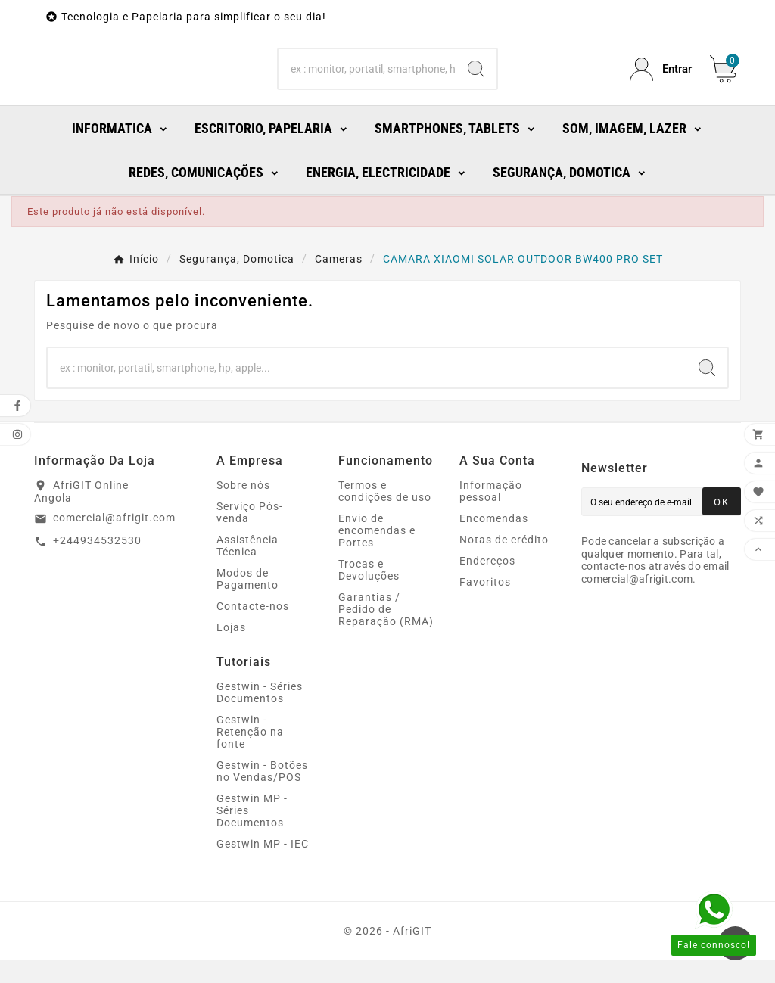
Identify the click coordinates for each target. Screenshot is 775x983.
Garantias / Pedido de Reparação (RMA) (386, 632)
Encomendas (493, 541)
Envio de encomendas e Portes (377, 553)
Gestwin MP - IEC (262, 866)
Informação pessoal (490, 514)
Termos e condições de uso (384, 514)
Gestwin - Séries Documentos (259, 715)
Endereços (487, 583)
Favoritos (485, 605)
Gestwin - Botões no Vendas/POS (262, 794)
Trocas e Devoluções (369, 592)
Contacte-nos (252, 629)
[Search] (367, 81)
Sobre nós (243, 508)
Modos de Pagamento (247, 601)
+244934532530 (97, 563)
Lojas (231, 650)
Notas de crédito (504, 562)
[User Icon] (661, 80)
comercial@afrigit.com (114, 540)
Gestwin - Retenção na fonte (250, 754)
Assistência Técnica (247, 568)
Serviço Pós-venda (249, 535)
